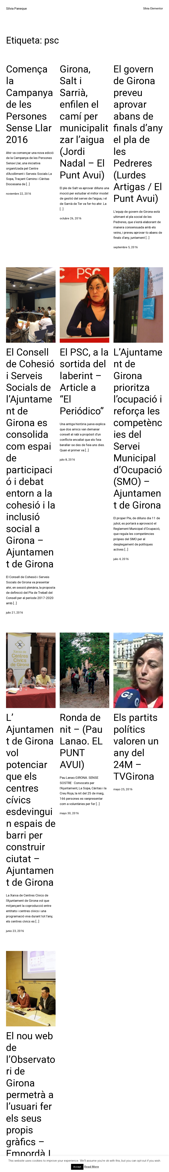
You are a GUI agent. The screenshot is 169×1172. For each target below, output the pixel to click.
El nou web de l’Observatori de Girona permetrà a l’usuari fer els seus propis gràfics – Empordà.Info (30, 1100)
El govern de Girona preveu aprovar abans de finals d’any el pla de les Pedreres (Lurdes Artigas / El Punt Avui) (138, 133)
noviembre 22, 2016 (18, 193)
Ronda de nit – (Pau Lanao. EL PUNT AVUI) (81, 741)
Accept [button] (77, 1166)
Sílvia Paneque (16, 8)
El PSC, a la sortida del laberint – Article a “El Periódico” (84, 381)
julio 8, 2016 (67, 459)
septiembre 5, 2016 (125, 247)
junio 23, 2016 (15, 931)
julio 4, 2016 (121, 559)
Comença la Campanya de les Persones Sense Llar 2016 (29, 104)
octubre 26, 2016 (71, 218)
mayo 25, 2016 (123, 789)
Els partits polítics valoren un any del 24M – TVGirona (136, 747)
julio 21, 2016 (14, 612)
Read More (91, 1166)
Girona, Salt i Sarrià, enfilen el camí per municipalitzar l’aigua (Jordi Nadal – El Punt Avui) (84, 122)
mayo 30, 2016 (69, 813)
